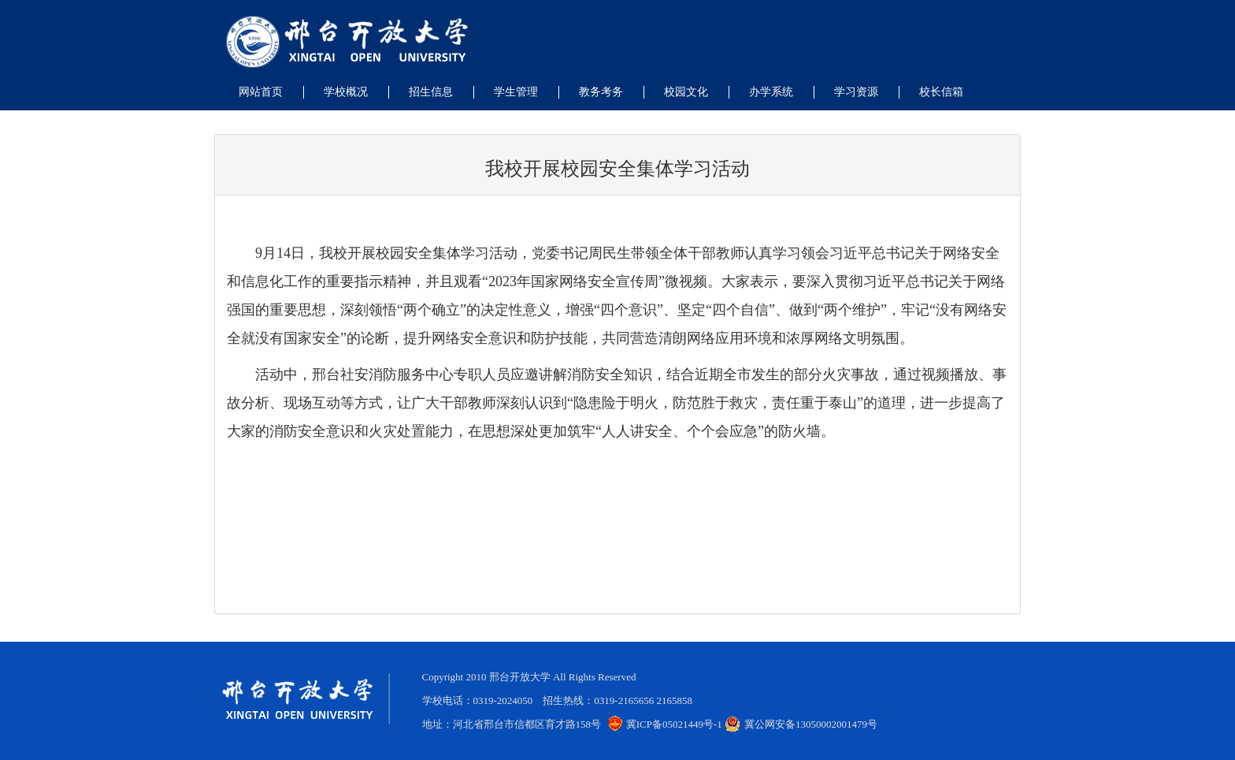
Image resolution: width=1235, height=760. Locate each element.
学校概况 (346, 92)
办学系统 (771, 92)
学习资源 (856, 92)
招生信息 (431, 92)
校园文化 (686, 92)
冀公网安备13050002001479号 (801, 724)
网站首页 (261, 92)
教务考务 (601, 92)
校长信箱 (941, 92)
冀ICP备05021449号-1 (665, 724)
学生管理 (516, 92)
